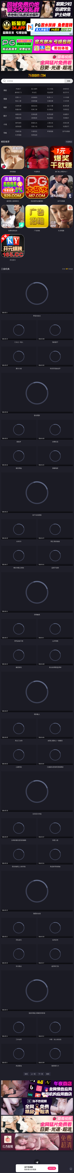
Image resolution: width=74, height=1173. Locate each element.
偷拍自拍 (34, 106)
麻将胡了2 (18, 92)
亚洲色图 (34, 114)
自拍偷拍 (34, 97)
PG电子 (18, 89)
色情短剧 (34, 135)
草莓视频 (50, 131)
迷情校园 (18, 126)
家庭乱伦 (34, 123)
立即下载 (52, 1168)
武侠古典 (66, 123)
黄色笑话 (50, 126)
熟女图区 (50, 118)
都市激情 (18, 123)
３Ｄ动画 (66, 97)
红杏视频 (18, 135)
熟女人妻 (18, 101)
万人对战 (50, 89)
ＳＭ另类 (66, 101)
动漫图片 (66, 114)
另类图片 (66, 118)
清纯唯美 (34, 118)
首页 (26, 1074)
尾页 (47, 1074)
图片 (5, 116)
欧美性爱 (66, 106)
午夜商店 (34, 131)
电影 (5, 107)
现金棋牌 (50, 92)
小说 (5, 124)
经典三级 (34, 109)
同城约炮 (18, 131)
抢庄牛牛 (66, 92)
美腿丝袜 (18, 118)
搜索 (68, 81)
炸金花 (34, 92)
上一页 (33, 1074)
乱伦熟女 (50, 109)
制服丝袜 (18, 109)
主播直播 (50, 101)
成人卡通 (50, 106)
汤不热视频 (66, 131)
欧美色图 (50, 114)
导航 (5, 133)
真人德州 (34, 89)
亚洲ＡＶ (18, 97)
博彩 (5, 90)
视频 (5, 99)
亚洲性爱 (18, 106)
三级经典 (5, 268)
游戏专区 (66, 89)
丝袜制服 (34, 101)
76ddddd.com (37, 75)
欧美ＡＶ (50, 97)
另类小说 (34, 126)
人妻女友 (50, 123)
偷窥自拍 (18, 114)
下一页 (40, 1074)
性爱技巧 (66, 126)
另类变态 (66, 109)
